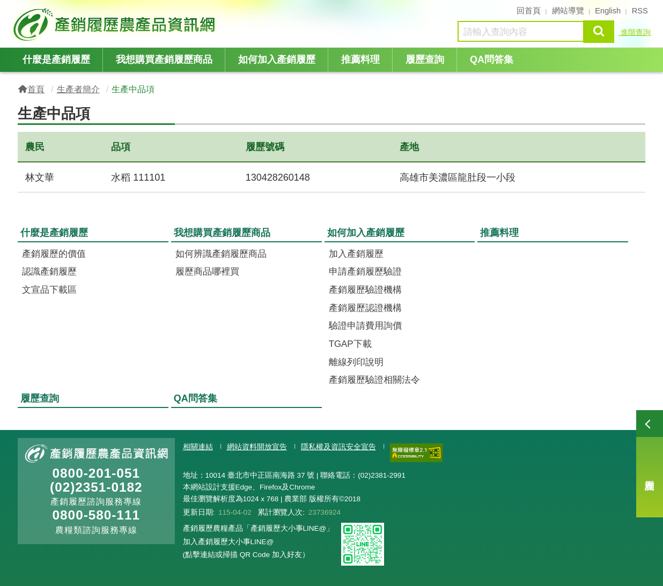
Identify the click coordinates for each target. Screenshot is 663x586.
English (608, 10)
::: (14, 10)
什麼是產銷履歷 (56, 59)
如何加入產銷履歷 (276, 59)
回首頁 (529, 10)
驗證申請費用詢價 (365, 326)
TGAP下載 (350, 344)
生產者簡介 (78, 89)
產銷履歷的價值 (54, 254)
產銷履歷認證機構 (365, 308)
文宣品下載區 (49, 290)
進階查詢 (634, 32)
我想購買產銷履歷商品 (164, 59)
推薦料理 (360, 59)
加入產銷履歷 (356, 254)
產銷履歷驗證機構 (365, 290)
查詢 (599, 31)
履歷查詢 (649, 463)
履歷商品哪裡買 (207, 271)
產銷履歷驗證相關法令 (374, 380)
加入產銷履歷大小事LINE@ (228, 542)
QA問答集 (491, 59)
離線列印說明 (356, 362)
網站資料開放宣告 (257, 447)
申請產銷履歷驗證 (365, 271)
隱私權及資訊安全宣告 (338, 447)
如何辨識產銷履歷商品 (221, 254)
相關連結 (198, 447)
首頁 (36, 89)
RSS (640, 10)
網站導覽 (568, 10)
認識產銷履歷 (49, 271)
